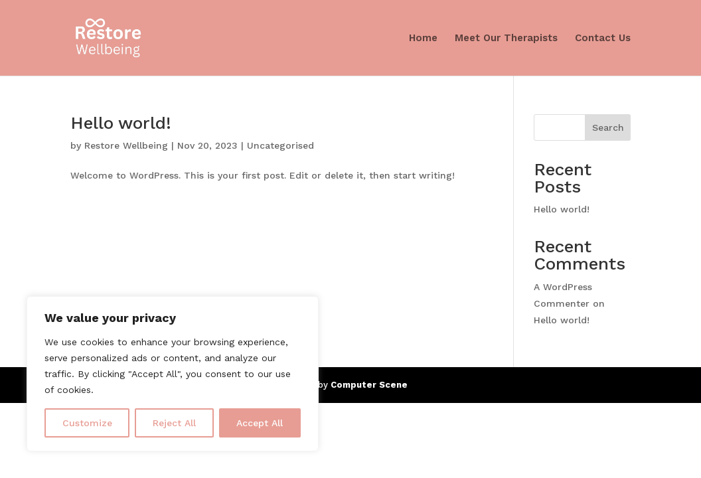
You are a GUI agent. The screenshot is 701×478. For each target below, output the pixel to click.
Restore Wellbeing (126, 145)
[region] (173, 373)
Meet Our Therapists (506, 38)
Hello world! (120, 123)
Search (608, 127)
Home (423, 38)
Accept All (259, 423)
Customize (87, 423)
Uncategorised (280, 145)
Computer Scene (369, 385)
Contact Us (603, 38)
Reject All (174, 423)
